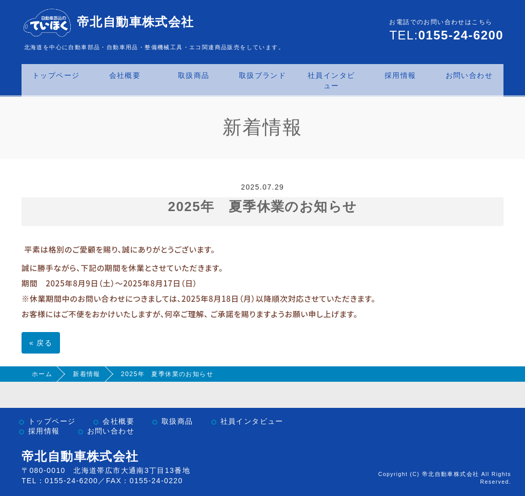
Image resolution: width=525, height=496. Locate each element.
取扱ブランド (262, 75)
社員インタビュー (331, 80)
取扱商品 (194, 75)
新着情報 (86, 374)
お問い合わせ (469, 75)
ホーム (42, 374)
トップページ (55, 75)
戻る (40, 343)
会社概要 (125, 75)
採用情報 (400, 75)
